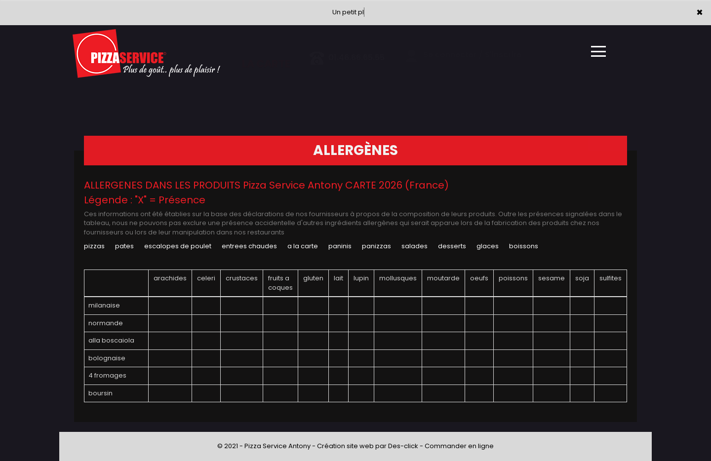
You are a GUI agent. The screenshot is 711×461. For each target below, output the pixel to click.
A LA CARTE (302, 246)
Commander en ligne (459, 446)
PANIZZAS (376, 246)
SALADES (414, 246)
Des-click (403, 446)
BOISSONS (523, 246)
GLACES (487, 246)
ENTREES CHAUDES (249, 246)
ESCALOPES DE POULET (177, 246)
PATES (124, 246)
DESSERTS (452, 246)
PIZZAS (94, 246)
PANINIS (340, 246)
